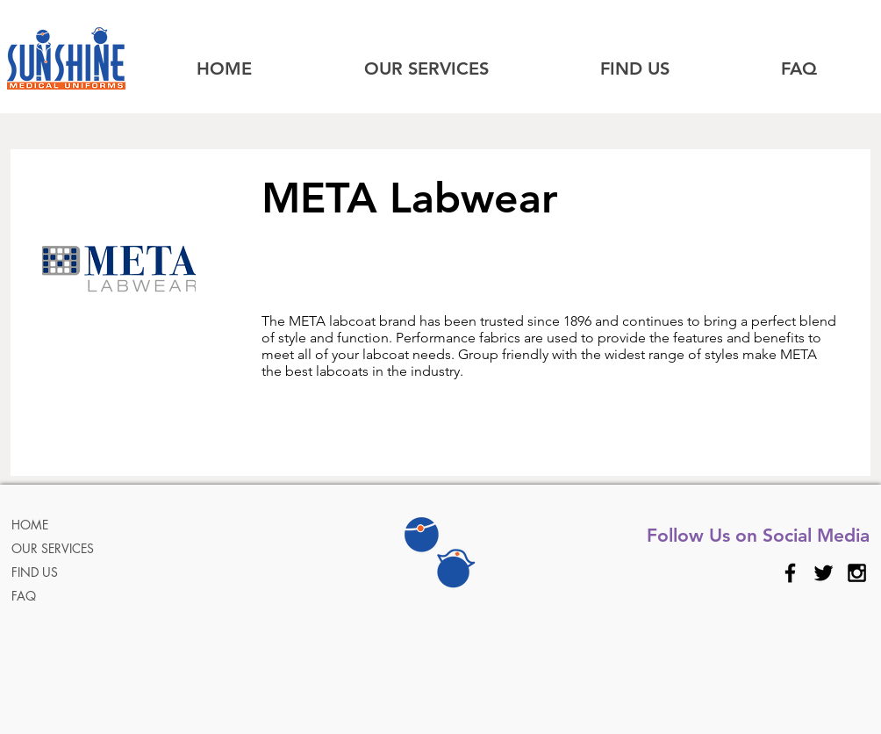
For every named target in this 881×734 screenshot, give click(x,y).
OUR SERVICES (52, 548)
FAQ (23, 595)
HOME (29, 524)
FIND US (34, 572)
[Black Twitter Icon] (823, 573)
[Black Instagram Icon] (857, 573)
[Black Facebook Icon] (790, 573)
